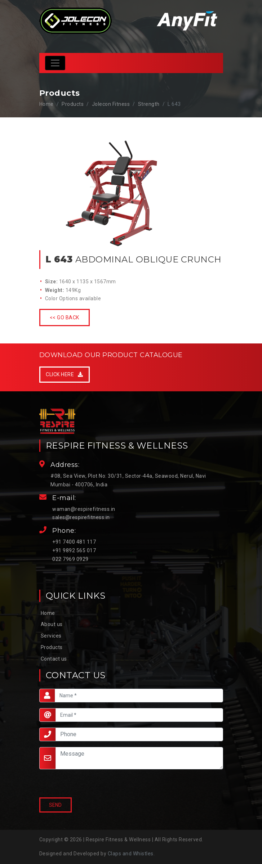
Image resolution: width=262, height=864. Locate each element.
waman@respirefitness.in (83, 509)
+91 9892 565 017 (74, 550)
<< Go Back (64, 317)
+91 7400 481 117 (74, 542)
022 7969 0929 (70, 559)
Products (52, 647)
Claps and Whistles (131, 853)
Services (51, 636)
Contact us (54, 659)
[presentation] (73, 784)
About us (52, 624)
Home (46, 104)
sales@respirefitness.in (81, 517)
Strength (149, 104)
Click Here (64, 374)
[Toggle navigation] (55, 63)
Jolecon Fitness (111, 104)
